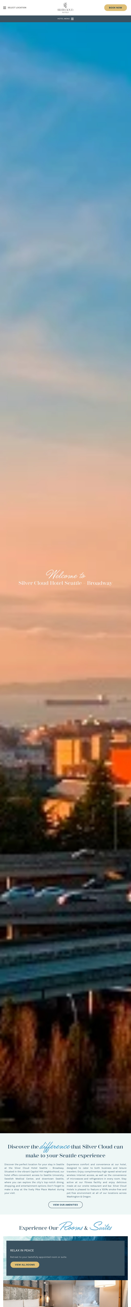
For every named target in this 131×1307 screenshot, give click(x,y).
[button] (65, 19)
